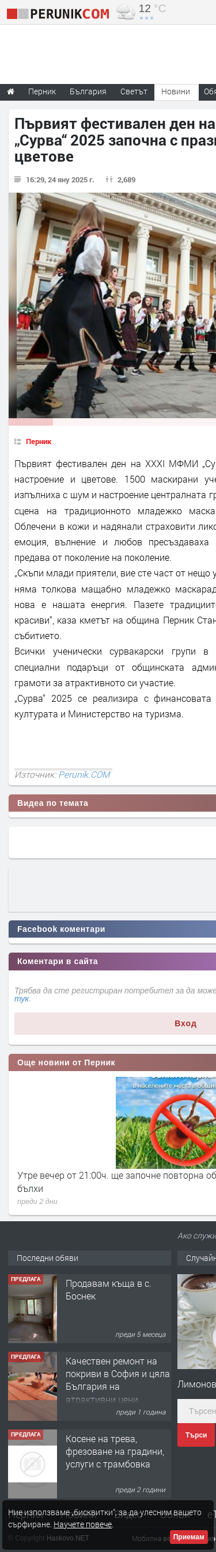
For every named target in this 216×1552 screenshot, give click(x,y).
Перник (38, 441)
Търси (196, 1435)
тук (21, 998)
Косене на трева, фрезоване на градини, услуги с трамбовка (115, 1451)
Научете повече (83, 1524)
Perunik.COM (83, 774)
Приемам (188, 1537)
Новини (175, 91)
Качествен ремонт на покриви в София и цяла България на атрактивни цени (118, 1380)
